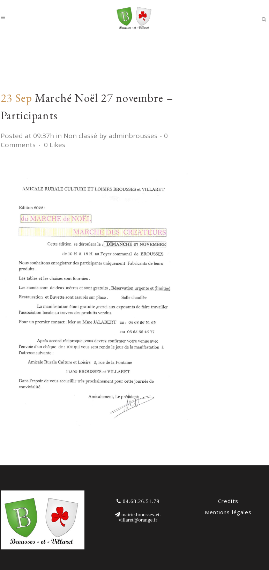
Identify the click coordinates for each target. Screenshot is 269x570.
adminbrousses (133, 135)
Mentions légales (228, 512)
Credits (228, 500)
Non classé (80, 135)
